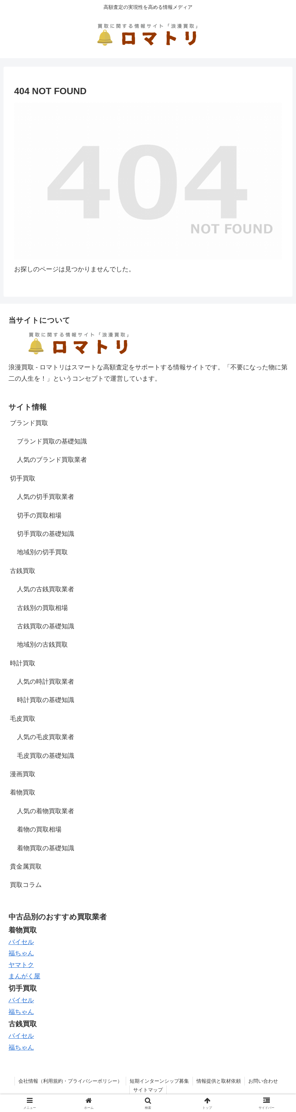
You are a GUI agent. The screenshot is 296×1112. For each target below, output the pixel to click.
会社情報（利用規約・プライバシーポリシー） (70, 1081)
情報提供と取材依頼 (218, 1081)
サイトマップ (148, 1090)
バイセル (21, 941)
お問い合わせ (263, 1081)
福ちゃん (21, 1011)
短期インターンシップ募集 (159, 1081)
